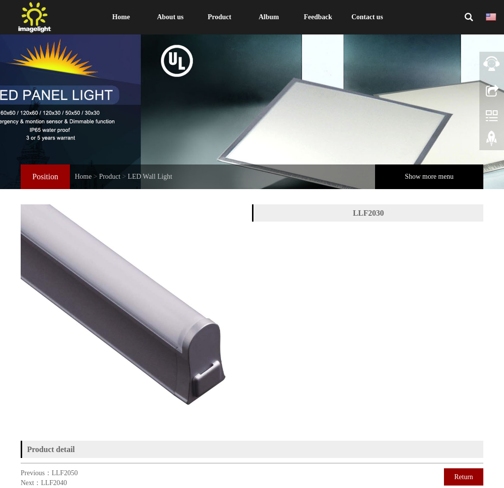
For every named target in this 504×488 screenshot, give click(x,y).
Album (268, 17)
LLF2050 (65, 473)
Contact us (367, 17)
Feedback (318, 17)
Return (463, 477)
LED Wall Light (150, 176)
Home (121, 17)
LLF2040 (54, 483)
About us (170, 17)
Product (219, 17)
